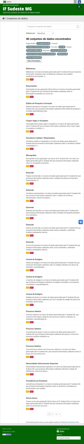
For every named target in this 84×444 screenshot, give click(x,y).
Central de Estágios (34, 259)
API (61, 422)
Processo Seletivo (33, 311)
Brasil (9, 2)
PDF (31, 79)
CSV (27, 79)
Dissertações (31, 86)
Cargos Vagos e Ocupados (37, 121)
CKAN (60, 431)
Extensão (30, 173)
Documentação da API (71, 422)
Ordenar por (30, 33)
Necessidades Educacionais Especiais (42, 363)
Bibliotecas (30, 69)
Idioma (59, 435)
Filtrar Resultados (33, 61)
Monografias (31, 155)
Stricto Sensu (31, 398)
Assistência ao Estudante (36, 381)
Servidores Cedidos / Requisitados (40, 138)
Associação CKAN (8, 431)
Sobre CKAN (6, 429)
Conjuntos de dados (17, 18)
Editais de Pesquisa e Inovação (39, 103)
